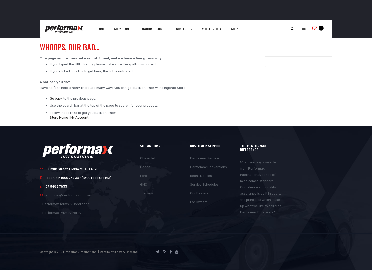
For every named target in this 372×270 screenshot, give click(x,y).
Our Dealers (199, 193)
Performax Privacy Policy (61, 213)
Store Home (59, 117)
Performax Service (204, 158)
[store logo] (64, 28)
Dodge (145, 167)
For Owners (199, 202)
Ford (143, 176)
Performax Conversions (208, 167)
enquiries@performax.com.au (68, 195)
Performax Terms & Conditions (65, 204)
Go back (56, 98)
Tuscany (146, 193)
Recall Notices (201, 176)
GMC (143, 184)
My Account (79, 117)
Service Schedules (204, 184)
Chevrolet (147, 158)
